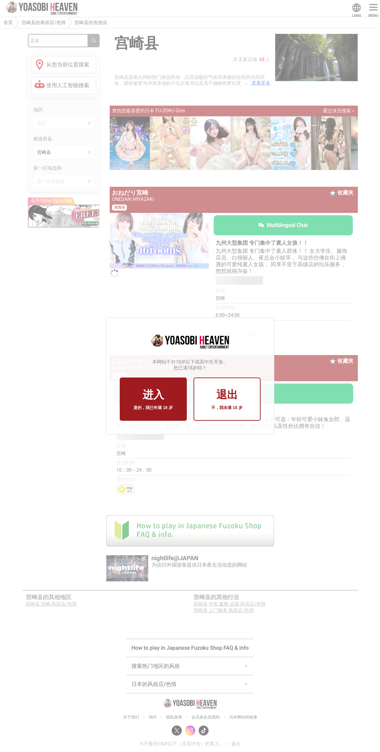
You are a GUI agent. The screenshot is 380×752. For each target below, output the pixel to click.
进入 (152, 400)
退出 (226, 400)
